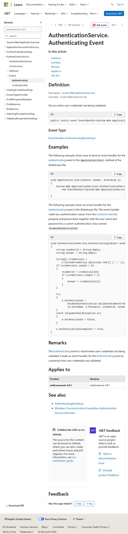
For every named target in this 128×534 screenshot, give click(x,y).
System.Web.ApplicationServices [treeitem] (23, 42)
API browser (74, 24)
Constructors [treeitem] (16, 66)
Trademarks (26, 531)
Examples (55, 62)
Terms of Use (9, 531)
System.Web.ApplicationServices (78, 92)
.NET (60, 24)
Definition (56, 58)
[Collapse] (40, 22)
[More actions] (122, 25)
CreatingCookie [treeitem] (20, 85)
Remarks (55, 66)
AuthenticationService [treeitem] (20, 61)
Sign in (120, 4)
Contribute (58, 526)
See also (55, 75)
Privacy (71, 526)
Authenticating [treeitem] (20, 80)
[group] (86, 120)
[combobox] (23, 29)
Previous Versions (29, 526)
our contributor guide (64, 458)
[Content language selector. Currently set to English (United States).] (18, 519)
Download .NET (114, 13)
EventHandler (56, 138)
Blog (44, 526)
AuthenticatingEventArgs (80, 138)
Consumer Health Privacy (94, 526)
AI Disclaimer (9, 526)
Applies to (56, 71)
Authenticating (57, 160)
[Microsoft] (6, 4)
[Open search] (112, 5)
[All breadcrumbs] (51, 25)
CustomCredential (106, 214)
